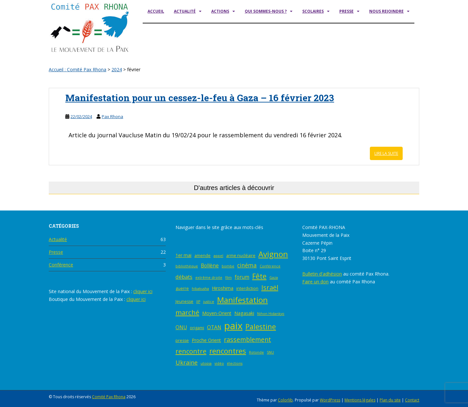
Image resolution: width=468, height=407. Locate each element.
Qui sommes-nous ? (266, 11)
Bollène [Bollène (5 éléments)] (210, 265)
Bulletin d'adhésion (322, 274)
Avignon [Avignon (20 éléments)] (273, 254)
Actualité (185, 11)
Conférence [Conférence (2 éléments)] (270, 266)
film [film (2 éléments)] (228, 277)
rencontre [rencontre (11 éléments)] (191, 351)
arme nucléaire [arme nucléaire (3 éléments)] (240, 255)
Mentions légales (359, 400)
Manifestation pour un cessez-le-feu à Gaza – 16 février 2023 (199, 98)
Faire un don (315, 281)
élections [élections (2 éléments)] (234, 363)
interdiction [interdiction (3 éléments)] (247, 288)
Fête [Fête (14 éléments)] (259, 276)
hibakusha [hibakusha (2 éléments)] (200, 288)
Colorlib (285, 400)
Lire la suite (386, 153)
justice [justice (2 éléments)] (208, 301)
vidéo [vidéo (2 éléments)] (219, 363)
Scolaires (313, 11)
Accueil (156, 11)
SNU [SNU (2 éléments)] (270, 352)
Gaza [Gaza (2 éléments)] (273, 277)
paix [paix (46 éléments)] (233, 325)
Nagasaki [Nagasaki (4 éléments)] (244, 313)
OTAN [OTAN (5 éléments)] (214, 327)
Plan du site (390, 400)
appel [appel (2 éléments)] (218, 255)
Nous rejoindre (386, 11)
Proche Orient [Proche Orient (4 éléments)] (206, 340)
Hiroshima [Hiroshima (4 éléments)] (222, 288)
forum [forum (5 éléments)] (242, 277)
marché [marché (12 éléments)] (187, 312)
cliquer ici (142, 291)
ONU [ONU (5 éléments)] (181, 327)
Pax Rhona (112, 116)
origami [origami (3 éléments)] (197, 328)
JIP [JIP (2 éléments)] (198, 301)
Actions (220, 11)
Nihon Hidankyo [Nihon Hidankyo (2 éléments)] (270, 313)
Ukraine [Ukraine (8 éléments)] (187, 362)
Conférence (61, 265)
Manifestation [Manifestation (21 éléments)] (242, 299)
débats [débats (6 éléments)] (184, 276)
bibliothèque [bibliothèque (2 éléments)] (187, 266)
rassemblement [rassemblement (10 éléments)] (247, 339)
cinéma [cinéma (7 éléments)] (247, 265)
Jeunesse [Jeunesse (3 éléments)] (184, 301)
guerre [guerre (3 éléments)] (182, 288)
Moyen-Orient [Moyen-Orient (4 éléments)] (216, 313)
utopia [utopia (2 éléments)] (206, 363)
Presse (346, 11)
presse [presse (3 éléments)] (182, 340)
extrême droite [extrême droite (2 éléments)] (208, 277)
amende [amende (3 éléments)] (202, 255)
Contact (412, 400)
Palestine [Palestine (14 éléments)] (260, 326)
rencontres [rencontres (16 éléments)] (227, 351)
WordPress (330, 400)
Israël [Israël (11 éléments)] (269, 287)
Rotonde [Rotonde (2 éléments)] (256, 352)
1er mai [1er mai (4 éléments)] (183, 255)
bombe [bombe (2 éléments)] (228, 266)
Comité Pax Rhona (108, 397)
